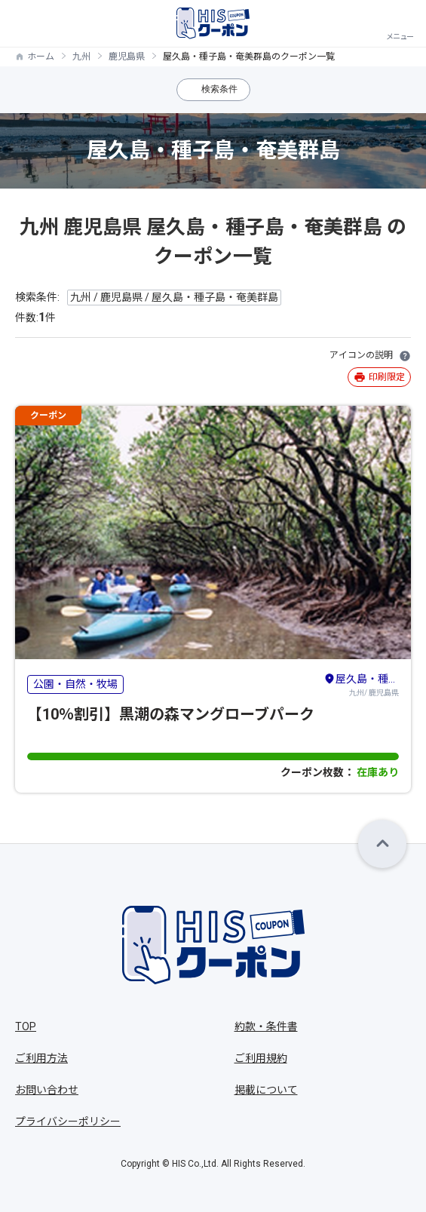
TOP (25, 1026)
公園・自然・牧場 (75, 684)
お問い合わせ (46, 1090)
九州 (81, 56)
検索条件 (219, 89)
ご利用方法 (41, 1058)
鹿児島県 (127, 56)
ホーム (40, 56)
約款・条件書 (266, 1026)
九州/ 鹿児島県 (361, 684)
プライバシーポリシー (68, 1121)
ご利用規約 (260, 1058)
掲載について (266, 1090)
